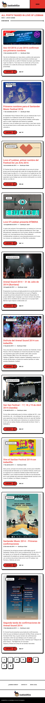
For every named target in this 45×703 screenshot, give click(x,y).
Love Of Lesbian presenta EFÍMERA (20, 222)
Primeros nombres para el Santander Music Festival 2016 (21, 108)
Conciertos (10, 34)
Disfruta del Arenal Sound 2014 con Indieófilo (21, 342)
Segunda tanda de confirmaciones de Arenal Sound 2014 (21, 624)
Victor (28, 53)
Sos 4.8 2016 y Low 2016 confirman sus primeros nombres (21, 49)
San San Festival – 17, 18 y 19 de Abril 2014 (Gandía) (22, 406)
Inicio (3, 18)
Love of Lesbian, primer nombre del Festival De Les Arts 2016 (21, 162)
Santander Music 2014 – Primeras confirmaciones (20, 543)
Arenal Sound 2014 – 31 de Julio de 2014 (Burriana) (21, 283)
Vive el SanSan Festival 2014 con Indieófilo (19, 461)
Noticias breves (11, 146)
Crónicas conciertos (12, 257)
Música (9, 86)
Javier (28, 225)
